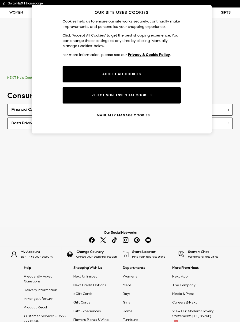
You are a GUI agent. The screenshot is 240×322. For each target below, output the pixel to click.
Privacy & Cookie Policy (149, 54)
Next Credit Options (89, 285)
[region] (122, 69)
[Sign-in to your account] (36, 254)
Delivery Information (40, 290)
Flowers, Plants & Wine (91, 320)
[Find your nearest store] (148, 254)
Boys (126, 294)
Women (16, 12)
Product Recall (36, 307)
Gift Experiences (87, 311)
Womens (130, 276)
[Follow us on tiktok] (114, 240)
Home (127, 311)
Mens (127, 285)
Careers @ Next (184, 302)
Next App (180, 276)
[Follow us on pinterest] (137, 240)
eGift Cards (82, 294)
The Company (183, 285)
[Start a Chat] (204, 254)
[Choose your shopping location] (92, 254)
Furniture (130, 320)
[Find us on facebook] (92, 240)
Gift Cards (81, 302)
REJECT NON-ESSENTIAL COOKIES (121, 95)
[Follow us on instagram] (125, 240)
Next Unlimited (85, 276)
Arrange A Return (38, 298)
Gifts (226, 12)
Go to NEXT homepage (22, 4)
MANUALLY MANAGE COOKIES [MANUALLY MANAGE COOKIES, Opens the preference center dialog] (123, 115)
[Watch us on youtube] (148, 240)
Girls (126, 302)
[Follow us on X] (103, 240)
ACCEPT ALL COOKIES (121, 74)
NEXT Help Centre (21, 77)
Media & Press (183, 294)
